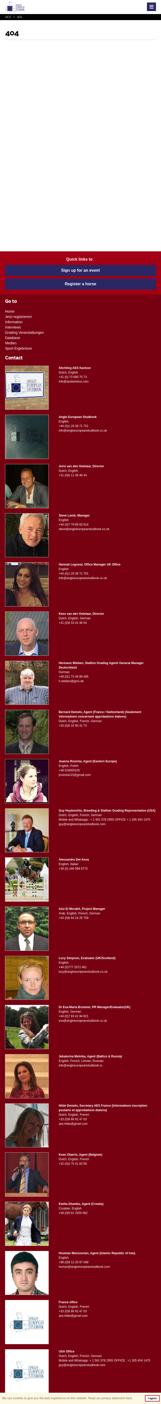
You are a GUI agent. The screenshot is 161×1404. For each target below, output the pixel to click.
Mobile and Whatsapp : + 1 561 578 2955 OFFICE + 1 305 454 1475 (104, 819)
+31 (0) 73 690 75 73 (73, 377)
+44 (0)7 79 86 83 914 (73, 524)
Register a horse (80, 284)
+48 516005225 (69, 770)
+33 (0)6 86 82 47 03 (73, 1119)
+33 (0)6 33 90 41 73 (73, 725)
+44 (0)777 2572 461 (73, 967)
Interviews (13, 327)
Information (14, 322)
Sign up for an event (80, 270)
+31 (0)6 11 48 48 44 (73, 475)
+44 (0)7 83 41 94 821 (73, 1016)
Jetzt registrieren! (18, 317)
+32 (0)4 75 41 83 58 (73, 1163)
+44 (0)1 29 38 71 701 (73, 426)
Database (12, 338)
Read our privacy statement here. (110, 1398)
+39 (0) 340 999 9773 (73, 868)
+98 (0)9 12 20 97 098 (73, 1262)
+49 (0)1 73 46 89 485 (73, 676)
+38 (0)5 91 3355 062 (73, 1213)
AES (8, 17)
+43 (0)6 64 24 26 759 (73, 918)
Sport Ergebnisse (18, 348)
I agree (152, 1398)
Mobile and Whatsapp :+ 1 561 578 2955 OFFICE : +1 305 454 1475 (104, 1360)
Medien (11, 343)
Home (9, 311)
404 (17, 17)
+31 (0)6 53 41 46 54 (73, 623)
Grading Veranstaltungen (24, 333)
